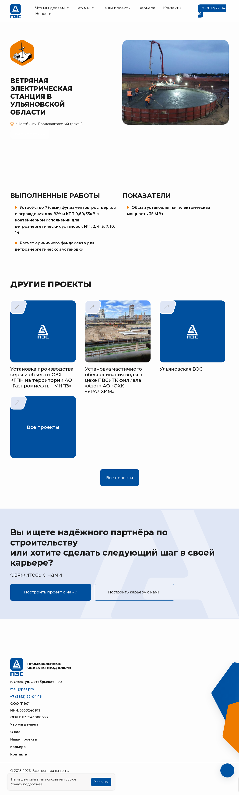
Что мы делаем (24, 724)
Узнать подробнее (26, 784)
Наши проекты (116, 8)
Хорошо (101, 782)
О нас (15, 732)
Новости (43, 13)
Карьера (147, 8)
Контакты (172, 8)
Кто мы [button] (84, 8)
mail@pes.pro (22, 689)
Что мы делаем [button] (50, 8)
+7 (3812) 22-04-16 (26, 696)
